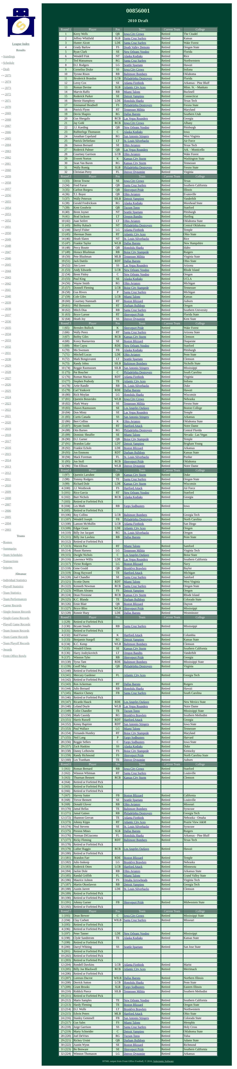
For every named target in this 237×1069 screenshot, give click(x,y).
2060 (8, 170)
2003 (8, 529)
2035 (8, 327)
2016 (8, 447)
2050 (8, 233)
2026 (8, 384)
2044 (8, 271)
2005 (8, 517)
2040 (8, 296)
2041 (8, 290)
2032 (8, 346)
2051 (8, 226)
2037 (8, 315)
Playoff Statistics (13, 586)
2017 (8, 441)
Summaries (9, 548)
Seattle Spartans (133, 65)
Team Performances (15, 599)
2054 (8, 207)
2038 (8, 308)
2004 (8, 523)
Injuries (7, 567)
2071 (8, 100)
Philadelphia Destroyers (138, 78)
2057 (8, 189)
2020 (8, 422)
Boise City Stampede (136, 252)
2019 (8, 428)
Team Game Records (15, 637)
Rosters (7, 542)
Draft (6, 69)
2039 (8, 302)
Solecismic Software (163, 1061)
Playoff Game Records (16, 624)
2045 (8, 264)
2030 (8, 359)
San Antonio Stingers (136, 136)
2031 (8, 353)
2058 (8, 182)
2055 (8, 201)
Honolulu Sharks (134, 100)
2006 (8, 510)
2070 (8, 107)
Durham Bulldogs (134, 305)
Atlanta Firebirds (134, 82)
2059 (8, 176)
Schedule (8, 62)
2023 (8, 403)
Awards (7, 649)
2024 (8, 397)
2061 (8, 163)
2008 (8, 498)
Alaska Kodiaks (133, 56)
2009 (8, 491)
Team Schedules (12, 554)
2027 (8, 378)
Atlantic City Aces (135, 87)
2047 (8, 252)
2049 (8, 239)
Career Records (12, 605)
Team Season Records (16, 630)
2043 (8, 277)
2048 (8, 245)
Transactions (10, 561)
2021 (8, 416)
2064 (8, 144)
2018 (8, 435)
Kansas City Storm (135, 158)
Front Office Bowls (14, 655)
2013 (8, 466)
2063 (8, 151)
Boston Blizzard (133, 301)
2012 (8, 472)
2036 (8, 321)
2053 (8, 214)
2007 (8, 504)
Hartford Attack (133, 425)
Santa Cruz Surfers (135, 38)
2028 (8, 372)
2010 (8, 485)
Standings (9, 56)
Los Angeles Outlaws (136, 408)
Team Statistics (12, 592)
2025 (8, 390)
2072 (8, 94)
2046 (8, 258)
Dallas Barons (132, 114)
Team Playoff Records (16, 643)
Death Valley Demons (137, 47)
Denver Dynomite (134, 171)
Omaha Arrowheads (135, 880)
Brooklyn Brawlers (135, 568)
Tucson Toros (132, 207)
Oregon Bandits (133, 216)
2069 (8, 113)
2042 (8, 283)
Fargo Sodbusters (134, 506)
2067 (8, 125)
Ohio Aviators (132, 145)
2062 (8, 157)
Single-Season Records (17, 611)
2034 (8, 334)
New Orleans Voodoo (136, 51)
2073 (8, 88)
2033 (8, 340)
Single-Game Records (16, 618)
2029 (8, 365)
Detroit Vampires (134, 96)
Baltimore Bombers (135, 74)
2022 (8, 409)
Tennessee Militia (134, 109)
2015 (8, 454)
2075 (8, 75)
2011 (8, 479)
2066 (8, 132)
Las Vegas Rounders (136, 118)
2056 (8, 195)
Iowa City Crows (134, 33)
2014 (8, 460)
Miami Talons (132, 91)
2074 (8, 81)
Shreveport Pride (134, 189)
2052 (8, 220)
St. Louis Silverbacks (136, 140)
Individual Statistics (15, 580)
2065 (8, 138)
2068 (8, 119)
